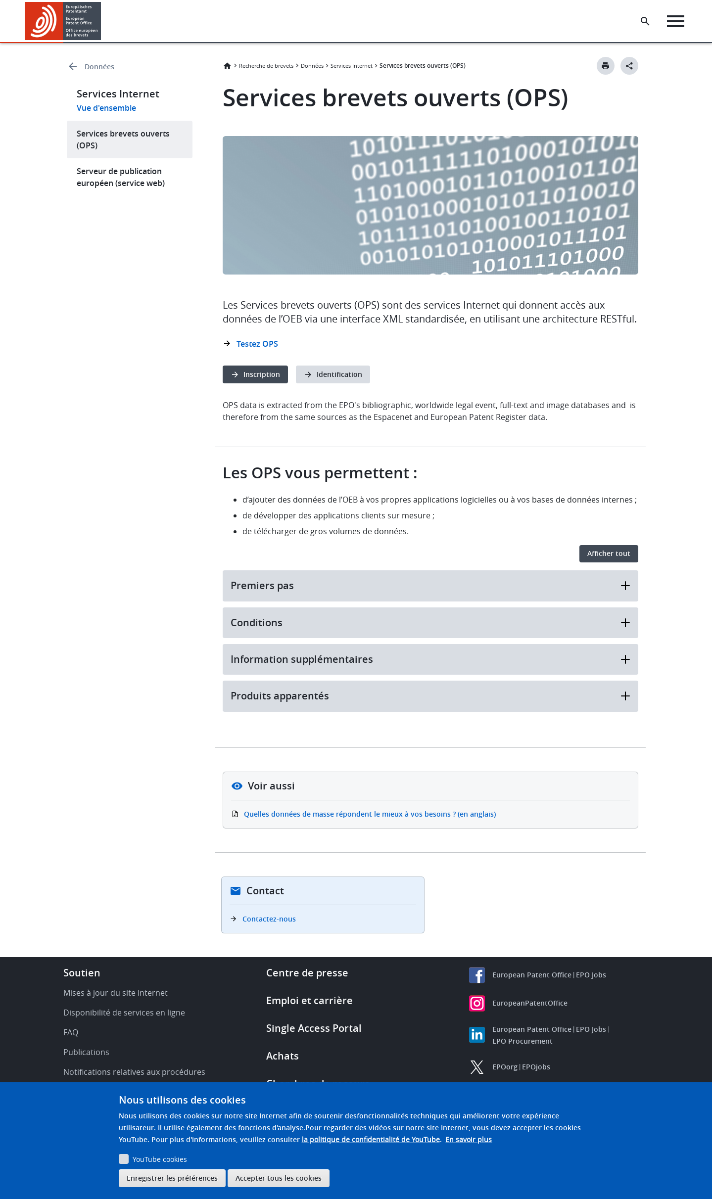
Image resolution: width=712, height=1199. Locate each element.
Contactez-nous (269, 918)
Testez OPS (257, 343)
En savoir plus (468, 1139)
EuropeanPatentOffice (530, 1003)
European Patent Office (531, 974)
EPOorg (505, 1066)
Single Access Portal (314, 1028)
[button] (102, 21)
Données (99, 66)
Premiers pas (430, 585)
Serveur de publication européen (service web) (121, 177)
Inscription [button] (261, 374)
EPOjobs (536, 1066)
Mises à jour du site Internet (115, 992)
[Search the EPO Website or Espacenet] (645, 21)
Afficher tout (608, 553)
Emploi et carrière (309, 1000)
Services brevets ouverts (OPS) (123, 139)
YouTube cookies (160, 1159)
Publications (86, 1052)
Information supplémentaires (430, 659)
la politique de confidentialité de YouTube (371, 1139)
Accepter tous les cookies (279, 1178)
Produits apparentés (430, 695)
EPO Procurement (522, 1041)
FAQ (70, 1032)
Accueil (227, 66)
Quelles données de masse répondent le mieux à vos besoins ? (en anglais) (370, 814)
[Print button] (606, 66)
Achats (282, 1055)
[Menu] (675, 21)
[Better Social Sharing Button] (629, 66)
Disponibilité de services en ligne (124, 1012)
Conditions (430, 622)
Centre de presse (307, 972)
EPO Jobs (591, 974)
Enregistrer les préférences (172, 1178)
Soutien (81, 972)
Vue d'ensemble (106, 107)
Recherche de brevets (266, 65)
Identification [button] (339, 374)
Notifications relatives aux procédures (134, 1071)
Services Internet (352, 65)
